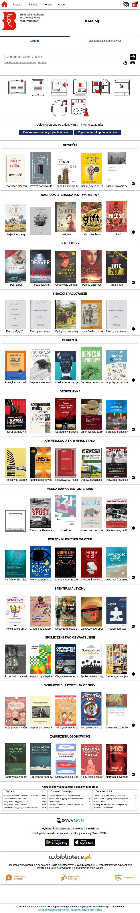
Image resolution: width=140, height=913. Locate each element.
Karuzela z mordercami (103, 808)
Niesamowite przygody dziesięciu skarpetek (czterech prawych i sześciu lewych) (36, 808)
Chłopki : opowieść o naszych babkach (64, 796)
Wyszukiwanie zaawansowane (20, 62)
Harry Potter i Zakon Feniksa (15, 805)
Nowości (18, 4)
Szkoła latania (54, 802)
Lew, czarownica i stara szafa (15, 799)
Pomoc (48, 4)
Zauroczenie (54, 808)
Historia (33, 4)
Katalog (35, 40)
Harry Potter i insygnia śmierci (16, 802)
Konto (61, 4)
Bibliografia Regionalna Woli (104, 40)
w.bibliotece (86, 864)
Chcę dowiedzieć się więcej (53, 909)
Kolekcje (42, 62)
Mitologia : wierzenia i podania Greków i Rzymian (24, 796)
